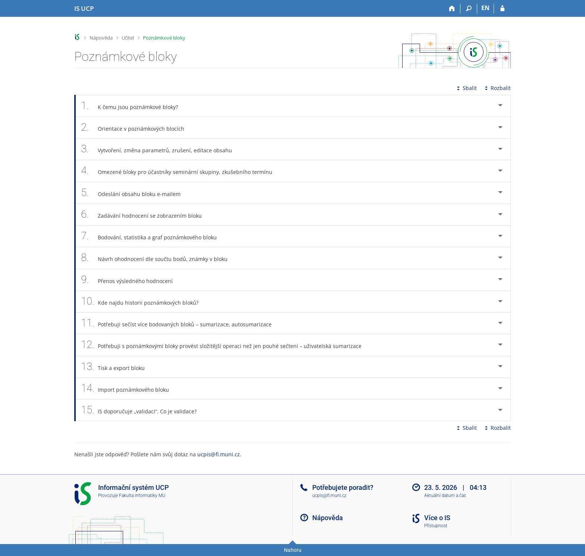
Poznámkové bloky (164, 37)
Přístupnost (435, 525)
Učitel (128, 37)
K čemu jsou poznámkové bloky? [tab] (133, 105)
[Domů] (452, 8)
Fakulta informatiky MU (142, 495)
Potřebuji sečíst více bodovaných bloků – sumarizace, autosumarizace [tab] (180, 323)
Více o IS (437, 518)
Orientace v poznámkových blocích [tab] (137, 127)
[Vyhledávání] (468, 8)
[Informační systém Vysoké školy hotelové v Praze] (84, 8)
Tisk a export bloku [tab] (117, 366)
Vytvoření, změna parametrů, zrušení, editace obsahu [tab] (160, 149)
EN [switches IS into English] (485, 8)
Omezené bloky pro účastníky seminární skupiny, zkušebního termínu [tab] (181, 170)
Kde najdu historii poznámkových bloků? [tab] (144, 301)
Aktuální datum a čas (445, 495)
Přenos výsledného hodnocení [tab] (131, 279)
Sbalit (466, 87)
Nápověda (101, 37)
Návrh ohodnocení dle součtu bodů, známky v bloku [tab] (158, 257)
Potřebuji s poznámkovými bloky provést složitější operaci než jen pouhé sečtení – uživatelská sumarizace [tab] (225, 344)
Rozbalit (497, 87)
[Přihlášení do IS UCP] (502, 8)
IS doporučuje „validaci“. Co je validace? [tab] (143, 410)
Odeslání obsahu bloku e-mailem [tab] (135, 192)
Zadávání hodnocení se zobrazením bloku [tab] (145, 214)
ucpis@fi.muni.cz (218, 454)
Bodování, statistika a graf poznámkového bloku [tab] (153, 236)
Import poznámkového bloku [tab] (129, 388)
